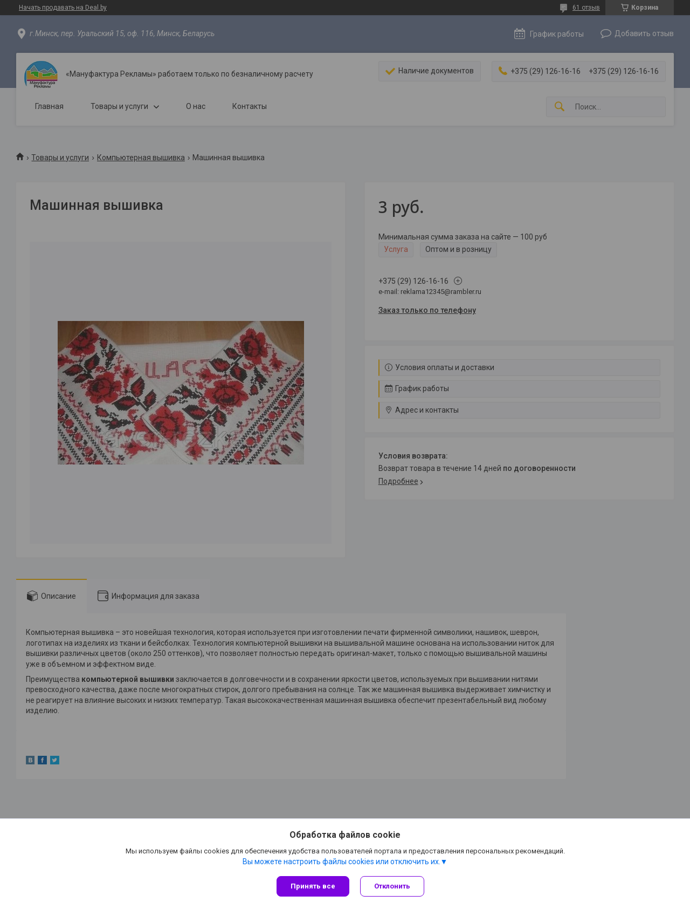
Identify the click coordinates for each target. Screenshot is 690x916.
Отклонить (392, 886)
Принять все (313, 886)
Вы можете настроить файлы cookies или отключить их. (341, 861)
